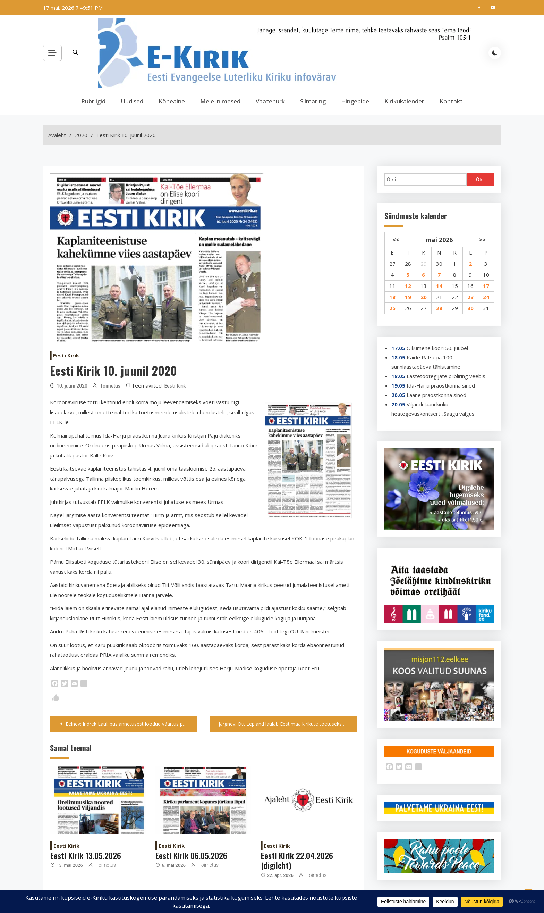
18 (392, 296)
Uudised (132, 101)
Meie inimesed (220, 101)
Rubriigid (93, 101)
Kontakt (451, 101)
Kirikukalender (404, 101)
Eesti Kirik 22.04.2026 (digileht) (297, 860)
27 (392, 263)
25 (392, 308)
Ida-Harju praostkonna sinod (441, 385)
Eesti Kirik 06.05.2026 (191, 855)
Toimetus (110, 386)
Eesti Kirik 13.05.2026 (85, 855)
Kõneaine (172, 101)
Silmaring (313, 101)
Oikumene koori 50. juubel (437, 348)
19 (408, 296)
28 (408, 263)
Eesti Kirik (66, 355)
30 (439, 263)
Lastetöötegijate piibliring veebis (446, 376)
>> (482, 239)
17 (486, 285)
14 (439, 285)
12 (408, 285)
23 (470, 296)
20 (423, 296)
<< (395, 239)
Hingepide (355, 101)
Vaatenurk (270, 101)
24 (486, 296)
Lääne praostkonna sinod (436, 394)
